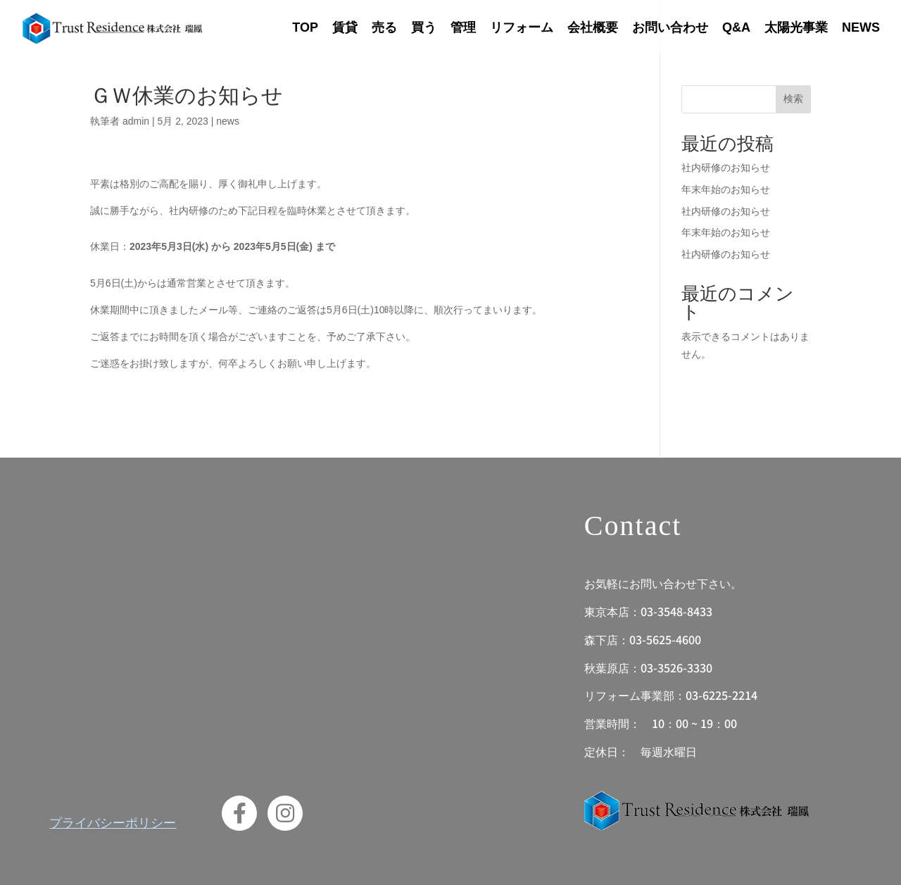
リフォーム (521, 27)
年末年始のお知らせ (725, 189)
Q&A (736, 27)
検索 (793, 98)
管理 (463, 27)
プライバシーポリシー (112, 821)
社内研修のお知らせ (725, 167)
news (227, 121)
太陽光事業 (796, 27)
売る (384, 27)
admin (135, 121)
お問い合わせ (670, 27)
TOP (305, 27)
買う (423, 27)
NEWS (861, 27)
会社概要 (592, 27)
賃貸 (345, 27)
